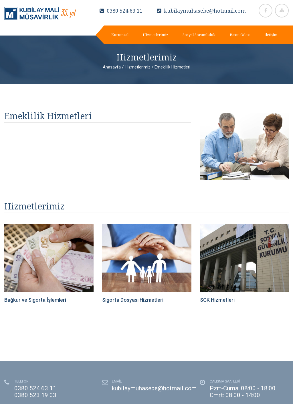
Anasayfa (112, 67)
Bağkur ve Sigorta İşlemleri (35, 300)
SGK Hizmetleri (217, 300)
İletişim (271, 34)
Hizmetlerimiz (155, 34)
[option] (49, 264)
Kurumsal (119, 34)
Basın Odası (240, 34)
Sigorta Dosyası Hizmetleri (132, 300)
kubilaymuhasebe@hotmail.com (201, 10)
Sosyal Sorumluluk (199, 34)
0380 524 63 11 (121, 10)
